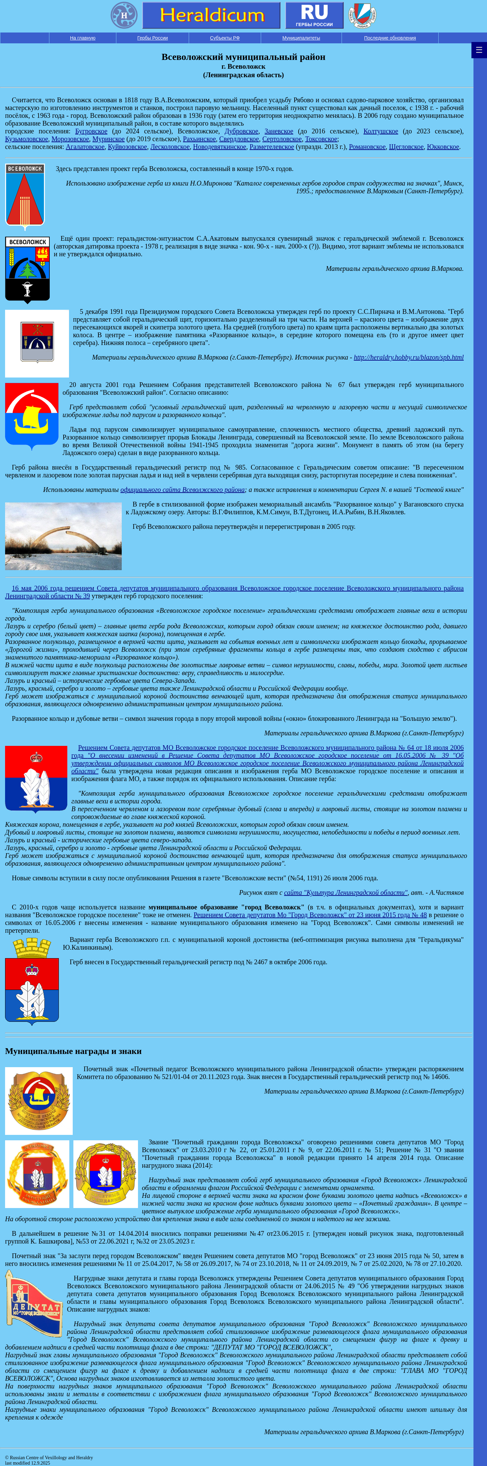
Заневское (279, 131)
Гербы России (152, 38)
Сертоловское (282, 139)
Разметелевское (272, 146)
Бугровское (91, 131)
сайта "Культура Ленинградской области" (346, 892)
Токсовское (321, 139)
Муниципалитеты (301, 38)
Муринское (108, 139)
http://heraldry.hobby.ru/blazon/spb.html (409, 357)
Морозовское (70, 139)
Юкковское (443, 146)
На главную (82, 38)
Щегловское (406, 146)
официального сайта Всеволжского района (182, 489)
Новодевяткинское (219, 146)
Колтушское (381, 131)
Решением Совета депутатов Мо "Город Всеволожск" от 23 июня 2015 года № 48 (310, 915)
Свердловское (239, 139)
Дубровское (241, 131)
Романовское (367, 146)
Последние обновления (390, 38)
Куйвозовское (127, 146)
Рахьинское (199, 139)
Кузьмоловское (26, 139)
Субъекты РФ (225, 38)
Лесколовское (170, 146)
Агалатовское (85, 146)
